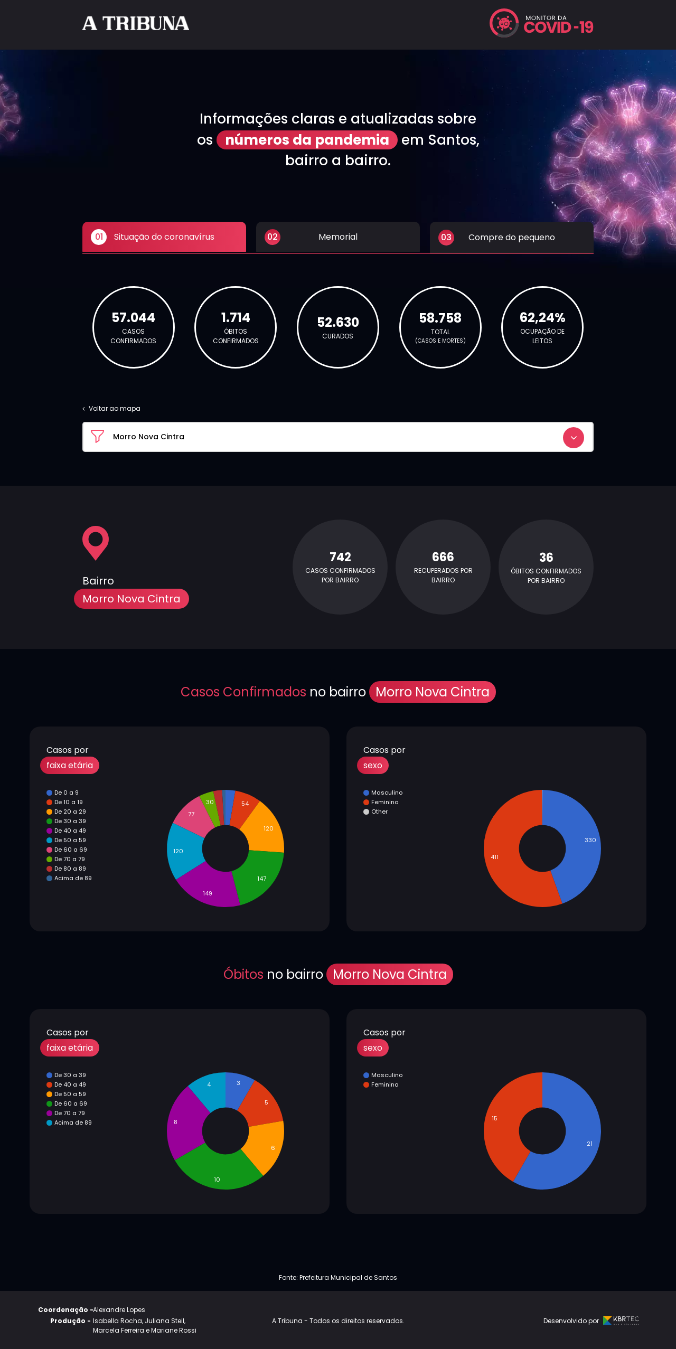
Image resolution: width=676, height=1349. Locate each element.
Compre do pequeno (496, 238)
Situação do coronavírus (152, 238)
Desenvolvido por (590, 1319)
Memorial (311, 238)
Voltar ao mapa (111, 406)
